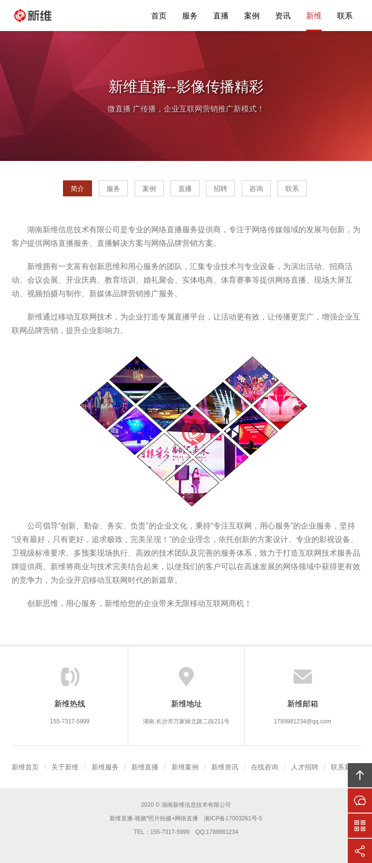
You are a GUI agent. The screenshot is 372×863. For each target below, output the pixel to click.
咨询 (256, 188)
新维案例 (185, 767)
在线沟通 (360, 800)
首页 (159, 16)
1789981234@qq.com (302, 721)
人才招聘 (304, 767)
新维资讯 (224, 767)
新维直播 (41, 15)
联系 (345, 16)
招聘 (220, 188)
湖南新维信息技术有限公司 (196, 804)
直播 (221, 16)
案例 (252, 16)
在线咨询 (264, 767)
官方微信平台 (360, 826)
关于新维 (64, 767)
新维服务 (105, 767)
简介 (77, 188)
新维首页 (25, 767)
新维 (314, 16)
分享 (360, 851)
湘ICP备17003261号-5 (233, 818)
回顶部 (360, 775)
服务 (190, 16)
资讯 (283, 16)
